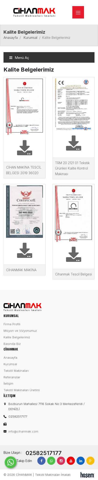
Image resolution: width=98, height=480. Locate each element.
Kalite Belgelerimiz (17, 337)
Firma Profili (12, 324)
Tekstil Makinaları (16, 370)
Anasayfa (11, 38)
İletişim (8, 383)
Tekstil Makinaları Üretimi (22, 390)
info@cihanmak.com (23, 431)
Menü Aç (19, 57)
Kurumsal (30, 38)
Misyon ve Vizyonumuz (20, 330)
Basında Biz (12, 344)
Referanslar (12, 377)
